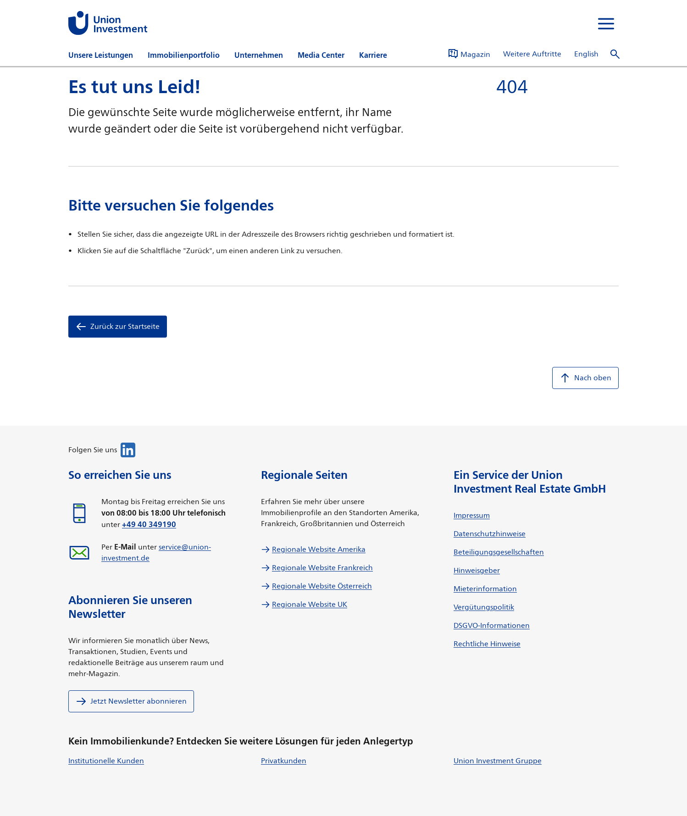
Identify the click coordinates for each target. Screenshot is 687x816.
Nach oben (585, 377)
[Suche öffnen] (615, 54)
